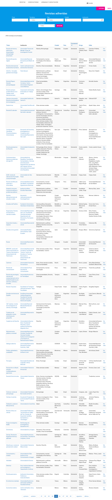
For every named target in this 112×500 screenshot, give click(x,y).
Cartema (8, 262)
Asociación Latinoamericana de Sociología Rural (26, 197)
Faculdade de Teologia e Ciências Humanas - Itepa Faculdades (27, 288)
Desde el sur (9, 105)
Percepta (8, 361)
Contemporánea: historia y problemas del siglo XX (12, 159)
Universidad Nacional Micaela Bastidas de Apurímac (26, 305)
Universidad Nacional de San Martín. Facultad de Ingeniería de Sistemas (27, 183)
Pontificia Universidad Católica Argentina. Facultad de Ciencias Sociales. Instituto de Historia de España (26, 297)
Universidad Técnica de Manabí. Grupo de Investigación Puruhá (26, 50)
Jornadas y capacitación (49, 2)
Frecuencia (41, 23)
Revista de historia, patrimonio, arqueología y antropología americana (11, 52)
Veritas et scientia (11, 397)
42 (45, 496)
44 (52, 496)
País (48, 17)
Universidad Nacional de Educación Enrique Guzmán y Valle (27, 345)
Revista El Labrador (11, 110)
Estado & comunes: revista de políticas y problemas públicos (12, 190)
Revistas (22, 2)
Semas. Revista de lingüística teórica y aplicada (11, 436)
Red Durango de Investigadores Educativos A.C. (24, 424)
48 (67, 496)
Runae (8, 242)
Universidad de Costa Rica (27, 404)
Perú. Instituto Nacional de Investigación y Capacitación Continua (26, 467)
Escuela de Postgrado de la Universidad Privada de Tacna (27, 398)
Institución (85, 17)
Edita (90, 45)
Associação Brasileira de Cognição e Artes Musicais (27, 362)
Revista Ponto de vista (12, 376)
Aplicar (59, 25)
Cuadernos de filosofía (12, 321)
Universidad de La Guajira (27, 429)
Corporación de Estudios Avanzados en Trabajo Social (27, 91)
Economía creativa (11, 488)
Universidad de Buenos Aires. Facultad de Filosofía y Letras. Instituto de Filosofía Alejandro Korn (26, 324)
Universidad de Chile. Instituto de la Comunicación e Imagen (27, 455)
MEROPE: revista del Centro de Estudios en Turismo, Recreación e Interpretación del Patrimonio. (12, 252)
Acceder (90, 3)
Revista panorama (11, 474)
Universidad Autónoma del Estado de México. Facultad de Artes (26, 482)
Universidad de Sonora (26, 460)
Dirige (81, 45)
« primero (25, 496)
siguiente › (79, 496)
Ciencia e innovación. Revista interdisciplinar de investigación (12, 100)
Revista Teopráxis (11, 286)
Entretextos (9, 429)
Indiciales (8, 460)
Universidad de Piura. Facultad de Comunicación (26, 269)
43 (49, 496)
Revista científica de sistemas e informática (11, 183)
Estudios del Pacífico (12, 204)
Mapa (109, 8)
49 (70, 496)
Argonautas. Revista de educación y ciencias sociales (12, 212)
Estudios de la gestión (12, 230)
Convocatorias (33, 2)
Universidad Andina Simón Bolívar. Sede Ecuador (25, 231)
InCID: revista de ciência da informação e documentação (12, 176)
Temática (32, 17)
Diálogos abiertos (11, 343)
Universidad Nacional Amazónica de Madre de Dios (27, 60)
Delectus (8, 465)
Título (13, 17)
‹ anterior (33, 496)
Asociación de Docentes (27, 129)
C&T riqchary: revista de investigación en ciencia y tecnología (12, 305)
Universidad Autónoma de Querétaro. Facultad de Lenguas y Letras (27, 436)
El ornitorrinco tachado (12, 481)
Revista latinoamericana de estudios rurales (11, 197)
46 (59, 496)
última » (86, 496)
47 (63, 496)
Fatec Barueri (24, 71)
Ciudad (67, 17)
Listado (101, 8)
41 (41, 496)
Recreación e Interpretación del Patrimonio (25, 257)
